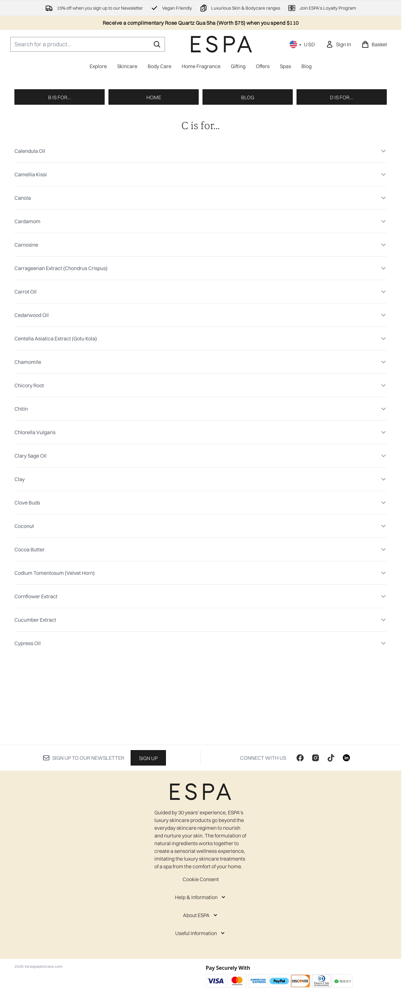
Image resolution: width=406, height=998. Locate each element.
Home (153, 181)
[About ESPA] (201, 924)
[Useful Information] (200, 942)
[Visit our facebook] (300, 767)
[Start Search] (157, 44)
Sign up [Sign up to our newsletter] (148, 767)
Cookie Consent (201, 888)
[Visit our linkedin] (346, 767)
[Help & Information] (201, 906)
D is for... (341, 181)
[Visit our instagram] (315, 767)
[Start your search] (88, 44)
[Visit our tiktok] (331, 767)
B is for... (59, 181)
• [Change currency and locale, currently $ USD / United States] (302, 44)
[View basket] (374, 44)
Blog (247, 181)
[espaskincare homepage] (221, 44)
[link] (338, 44)
